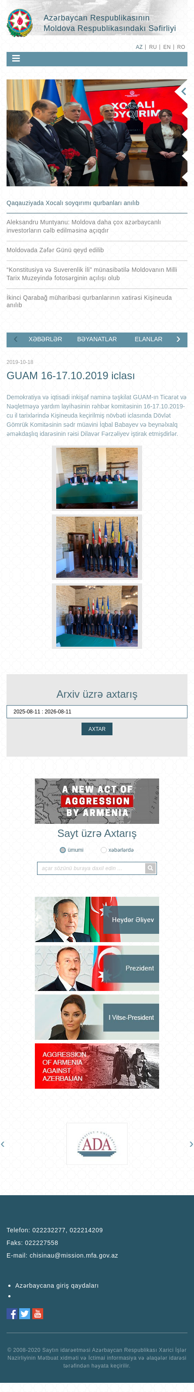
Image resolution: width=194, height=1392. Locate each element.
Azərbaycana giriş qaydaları (57, 1285)
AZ (139, 47)
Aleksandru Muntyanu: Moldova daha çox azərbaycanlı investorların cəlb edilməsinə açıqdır (84, 226)
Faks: (32, 1242)
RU (153, 47)
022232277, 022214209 (67, 1230)
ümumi (75, 850)
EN (166, 47)
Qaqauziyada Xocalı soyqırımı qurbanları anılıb (73, 202)
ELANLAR (149, 339)
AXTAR (97, 729)
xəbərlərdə (121, 850)
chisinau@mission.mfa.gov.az (74, 1255)
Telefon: (55, 1230)
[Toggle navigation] (16, 58)
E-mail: (62, 1255)
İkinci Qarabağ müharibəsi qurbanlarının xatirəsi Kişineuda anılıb (89, 301)
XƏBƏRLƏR (45, 339)
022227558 (41, 1242)
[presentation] (15, 338)
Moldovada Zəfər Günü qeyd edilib (55, 250)
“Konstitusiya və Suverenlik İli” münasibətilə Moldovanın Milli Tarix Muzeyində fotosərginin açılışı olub (92, 273)
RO (181, 47)
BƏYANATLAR (97, 339)
